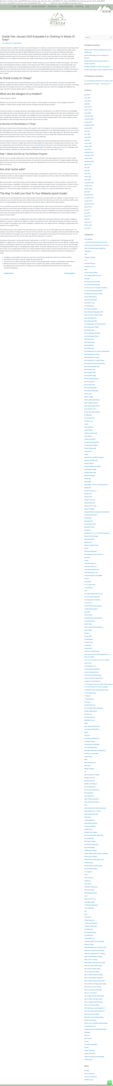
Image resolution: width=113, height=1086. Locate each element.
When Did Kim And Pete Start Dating (94, 948)
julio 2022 (87, 130)
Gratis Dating (88, 615)
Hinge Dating (88, 621)
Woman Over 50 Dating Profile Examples (96, 1008)
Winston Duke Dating (90, 1005)
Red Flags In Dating (89, 829)
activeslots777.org (89, 263)
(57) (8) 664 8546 (51, 1080)
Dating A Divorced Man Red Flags (94, 451)
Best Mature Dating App (91, 386)
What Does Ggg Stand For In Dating (94, 939)
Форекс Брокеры (89, 1035)
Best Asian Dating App (90, 305)
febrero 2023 (88, 109)
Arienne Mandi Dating (90, 293)
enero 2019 (87, 226)
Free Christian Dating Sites (92, 588)
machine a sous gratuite (91, 743)
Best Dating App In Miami (91, 323)
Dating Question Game (90, 508)
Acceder (86, 1055)
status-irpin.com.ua (90, 886)
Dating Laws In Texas (90, 499)
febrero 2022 (88, 145)
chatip (39, 145)
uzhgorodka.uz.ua (89, 924)
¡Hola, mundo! (109, 80)
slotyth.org (87, 868)
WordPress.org (88, 1064)
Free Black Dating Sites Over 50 (93, 585)
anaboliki (86, 275)
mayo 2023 (87, 100)
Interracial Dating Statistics (92, 660)
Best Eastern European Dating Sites (94, 359)
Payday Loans (88, 817)
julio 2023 (87, 94)
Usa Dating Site (88, 921)
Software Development (91, 874)
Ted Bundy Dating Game (91, 892)
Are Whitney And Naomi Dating (93, 290)
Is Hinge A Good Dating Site (92, 671)
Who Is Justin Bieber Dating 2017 (94, 963)
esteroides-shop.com (90, 558)
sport (85, 883)
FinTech (86, 570)
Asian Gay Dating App (90, 296)
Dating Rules (88, 511)
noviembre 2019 (89, 196)
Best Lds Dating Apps (90, 383)
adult (85, 266)
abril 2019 (87, 217)
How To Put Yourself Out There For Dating (96, 651)
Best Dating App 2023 (90, 317)
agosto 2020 (88, 187)
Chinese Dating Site (90, 433)
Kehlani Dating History (90, 701)
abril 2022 (87, 139)
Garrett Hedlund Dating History (93, 597)
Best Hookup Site (89, 377)
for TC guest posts (90, 576)
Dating (86, 448)
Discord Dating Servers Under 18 (93, 547)
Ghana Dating (88, 606)
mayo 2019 (87, 214)
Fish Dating (87, 573)
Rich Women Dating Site (91, 832)
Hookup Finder (88, 633)
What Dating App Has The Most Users (95, 933)
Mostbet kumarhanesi (90, 772)
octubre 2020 (88, 184)
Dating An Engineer (89, 469)
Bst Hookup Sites (89, 412)
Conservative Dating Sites (91, 436)
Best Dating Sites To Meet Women (94, 356)
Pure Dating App (89, 826)
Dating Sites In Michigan (91, 529)
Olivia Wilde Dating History (91, 790)
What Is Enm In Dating (90, 945)
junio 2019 (87, 211)
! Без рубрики (88, 237)
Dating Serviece (88, 514)
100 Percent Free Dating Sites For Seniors (96, 243)
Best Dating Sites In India (91, 353)
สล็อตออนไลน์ (88, 1044)
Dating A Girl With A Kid (91, 454)
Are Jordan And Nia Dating (92, 281)
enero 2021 (87, 178)
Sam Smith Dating (89, 835)
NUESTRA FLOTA (52, 6)
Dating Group (88, 490)
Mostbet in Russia (89, 766)
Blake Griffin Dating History (92, 400)
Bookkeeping (88, 409)
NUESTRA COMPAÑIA (23, 6)
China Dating (88, 430)
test (85, 898)
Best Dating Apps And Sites (92, 329)
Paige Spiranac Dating (90, 811)
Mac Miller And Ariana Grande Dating (94, 740)
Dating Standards (89, 532)
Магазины (87, 1017)
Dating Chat (87, 481)
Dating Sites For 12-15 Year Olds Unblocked (97, 526)
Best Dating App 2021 (90, 314)
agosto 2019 (88, 205)
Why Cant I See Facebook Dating (93, 1002)
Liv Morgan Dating (89, 731)
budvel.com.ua (88, 415)
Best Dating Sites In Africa (92, 350)
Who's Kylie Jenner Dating (91, 999)
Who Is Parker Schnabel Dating (93, 984)
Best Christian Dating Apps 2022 (93, 308)
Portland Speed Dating (90, 820)
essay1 (86, 553)
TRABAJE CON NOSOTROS (66, 6)
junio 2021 (87, 169)
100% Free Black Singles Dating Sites (95, 245)
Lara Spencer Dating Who (91, 719)
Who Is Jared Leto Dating (91, 957)
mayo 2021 (87, 172)
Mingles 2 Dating (89, 758)
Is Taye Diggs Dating (90, 683)
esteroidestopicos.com (91, 564)
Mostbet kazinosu (89, 769)
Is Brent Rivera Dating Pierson (93, 665)
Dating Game (88, 487)
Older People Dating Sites (91, 787)
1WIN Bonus (88, 248)
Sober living (87, 871)
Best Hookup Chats (90, 368)
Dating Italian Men (89, 496)
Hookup (86, 624)
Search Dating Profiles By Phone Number (96, 841)
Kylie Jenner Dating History (92, 716)
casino (86, 418)
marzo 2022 (87, 142)
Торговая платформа (90, 1029)
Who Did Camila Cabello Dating (93, 951)
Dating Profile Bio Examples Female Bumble (97, 505)
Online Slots (87, 805)
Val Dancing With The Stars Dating (94, 927)
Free (85, 582)
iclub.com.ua (88, 653)
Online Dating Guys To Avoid (92, 799)
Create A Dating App (90, 442)
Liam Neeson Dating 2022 (91, 728)
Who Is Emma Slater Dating (92, 954)
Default (86, 541)
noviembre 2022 (89, 118)
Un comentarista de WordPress (93, 80)
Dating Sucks (88, 535)
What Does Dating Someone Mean (94, 936)
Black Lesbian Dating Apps (92, 395)
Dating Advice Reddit (90, 463)
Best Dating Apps (89, 326)
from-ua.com (88, 594)
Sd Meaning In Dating (90, 838)
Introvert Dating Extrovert (91, 663)
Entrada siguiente (70, 273)
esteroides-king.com (90, 555)
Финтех (86, 1032)
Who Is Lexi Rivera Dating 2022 (93, 975)
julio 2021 (87, 166)
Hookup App (88, 627)
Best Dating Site (89, 341)
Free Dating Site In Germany (92, 591)
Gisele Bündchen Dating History (93, 609)
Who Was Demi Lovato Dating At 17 (94, 993)
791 (85, 257)
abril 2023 (87, 103)
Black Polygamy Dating (91, 398)
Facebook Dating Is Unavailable (93, 567)
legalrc (86, 722)
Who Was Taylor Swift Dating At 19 (94, 996)
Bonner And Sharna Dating (92, 406)
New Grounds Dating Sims (92, 778)
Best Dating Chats (89, 338)
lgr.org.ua (87, 725)
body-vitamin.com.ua (90, 403)
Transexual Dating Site (90, 910)
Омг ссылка (88, 1023)
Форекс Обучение (89, 1038)
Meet (85, 749)
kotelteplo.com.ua (89, 710)
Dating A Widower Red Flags (92, 460)
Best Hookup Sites (89, 380)
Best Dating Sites (89, 344)
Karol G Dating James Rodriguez (93, 698)
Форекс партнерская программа (94, 1041)
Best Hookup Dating (90, 371)
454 (85, 251)
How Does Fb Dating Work (92, 642)
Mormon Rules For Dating (91, 763)
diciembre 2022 (88, 115)
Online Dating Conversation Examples (95, 796)
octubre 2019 (88, 199)
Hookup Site (87, 636)
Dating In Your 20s (89, 493)
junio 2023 (87, 97)
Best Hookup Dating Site (91, 374)
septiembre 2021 (89, 160)
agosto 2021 (88, 163)
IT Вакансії (87, 686)
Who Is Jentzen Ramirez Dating (93, 960)
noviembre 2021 (89, 154)
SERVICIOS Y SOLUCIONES (38, 6)
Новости (87, 1020)
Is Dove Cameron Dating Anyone (93, 668)
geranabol (87, 603)
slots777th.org (88, 865)
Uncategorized (88, 916)
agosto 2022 (88, 127)
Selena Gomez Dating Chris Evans (94, 847)
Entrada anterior (8, 273)
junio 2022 (87, 133)
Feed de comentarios (90, 1061)
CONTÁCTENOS (79, 6)
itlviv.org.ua (87, 692)
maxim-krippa (88, 746)
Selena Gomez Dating (90, 844)
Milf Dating (87, 755)
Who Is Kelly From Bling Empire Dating (95, 969)
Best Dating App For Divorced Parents (95, 320)
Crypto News (88, 445)
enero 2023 (87, 112)
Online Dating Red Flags (91, 802)
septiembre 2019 (89, 202)
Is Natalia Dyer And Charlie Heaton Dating (96, 680)
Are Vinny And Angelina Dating (93, 287)
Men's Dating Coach (90, 752)
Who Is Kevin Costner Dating (92, 972)
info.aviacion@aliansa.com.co (88, 1080)
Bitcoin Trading (88, 392)
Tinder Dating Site (89, 907)
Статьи (86, 1026)
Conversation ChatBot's (91, 439)
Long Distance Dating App (91, 734)
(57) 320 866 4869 (40, 1080)
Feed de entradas (89, 1058)
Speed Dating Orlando (90, 880)
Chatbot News (88, 424)
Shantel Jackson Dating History (93, 853)
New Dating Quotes (90, 775)
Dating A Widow (89, 457)
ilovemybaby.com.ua (90, 656)
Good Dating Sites (89, 612)
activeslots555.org (89, 260)
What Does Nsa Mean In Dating (93, 942)
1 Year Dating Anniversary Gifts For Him (95, 240)
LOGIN (87, 6)
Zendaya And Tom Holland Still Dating (95, 1014)
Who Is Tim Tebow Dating (91, 990)
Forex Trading (88, 579)
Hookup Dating (88, 630)
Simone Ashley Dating (90, 856)
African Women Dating (91, 269)
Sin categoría (6, 43)
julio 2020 (87, 190)
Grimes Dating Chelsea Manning (93, 618)
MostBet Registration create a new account (97, 66)
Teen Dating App (89, 895)
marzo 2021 (87, 175)
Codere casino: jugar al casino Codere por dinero (98, 69)
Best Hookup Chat (89, 365)
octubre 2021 (88, 157)
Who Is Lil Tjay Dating (90, 978)
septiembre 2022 (89, 124)
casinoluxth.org (88, 421)
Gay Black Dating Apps (90, 600)
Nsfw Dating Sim (89, 784)
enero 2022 (87, 148)
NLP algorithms (88, 781)
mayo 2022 (87, 136)
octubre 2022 (88, 121)
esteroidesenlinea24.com (91, 561)
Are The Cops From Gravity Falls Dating (95, 284)
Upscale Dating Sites (90, 918)
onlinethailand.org (89, 808)
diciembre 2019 (88, 193)
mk (85, 761)
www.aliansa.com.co (90, 1011)
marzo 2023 (87, 106)
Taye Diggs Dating (89, 889)
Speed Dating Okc (89, 877)
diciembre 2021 (88, 151)
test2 (85, 901)
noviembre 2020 (89, 181)
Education (87, 550)
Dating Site (87, 523)
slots (85, 862)
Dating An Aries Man (90, 466)
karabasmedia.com (89, 695)
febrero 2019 (88, 223)
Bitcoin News (88, 389)
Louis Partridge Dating (90, 737)
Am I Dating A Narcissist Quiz (92, 272)
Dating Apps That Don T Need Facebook (96, 478)
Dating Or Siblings (89, 502)
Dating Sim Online (89, 520)
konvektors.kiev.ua (89, 707)
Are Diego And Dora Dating (92, 278)
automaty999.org (89, 302)
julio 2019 (87, 208)
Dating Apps (87, 475)
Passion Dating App (90, 814)
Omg (85, 793)
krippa (86, 713)
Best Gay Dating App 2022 (91, 362)
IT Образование (89, 689)
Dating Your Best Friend (91, 538)
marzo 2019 (87, 220)
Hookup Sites (88, 639)
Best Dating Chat (89, 335)
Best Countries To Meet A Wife (93, 311)
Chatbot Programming (90, 427)
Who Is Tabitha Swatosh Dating (93, 987)
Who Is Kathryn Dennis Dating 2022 (94, 966)
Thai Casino (87, 904)
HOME (14, 6)
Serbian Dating (88, 850)
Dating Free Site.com (90, 484)
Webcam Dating (89, 930)
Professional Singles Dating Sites (94, 823)
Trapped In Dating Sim (90, 913)
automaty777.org (89, 299)
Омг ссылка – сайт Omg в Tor (101, 83)
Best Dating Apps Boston (91, 332)
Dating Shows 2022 (90, 517)
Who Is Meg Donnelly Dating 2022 (94, 981)
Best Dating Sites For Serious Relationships (97, 347)
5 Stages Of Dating (89, 254)
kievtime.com (88, 704)
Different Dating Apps (90, 544)
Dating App (87, 472)
